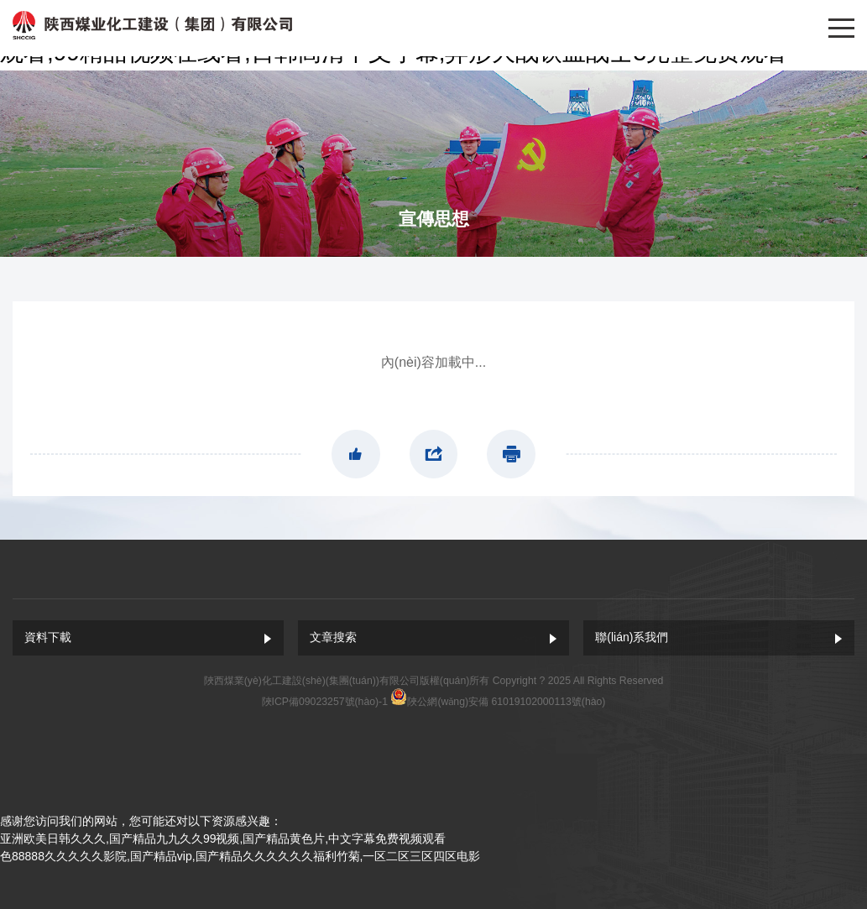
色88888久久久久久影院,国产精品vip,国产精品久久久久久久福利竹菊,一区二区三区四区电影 (240, 856)
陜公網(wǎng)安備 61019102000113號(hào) (506, 702)
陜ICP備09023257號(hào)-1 (325, 702)
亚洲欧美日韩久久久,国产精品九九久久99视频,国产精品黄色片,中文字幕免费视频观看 (223, 838)
